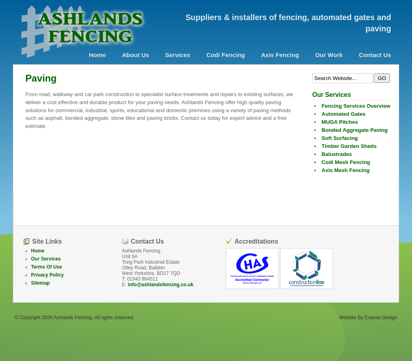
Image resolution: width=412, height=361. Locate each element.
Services (177, 54)
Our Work (329, 54)
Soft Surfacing (339, 138)
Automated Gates (343, 114)
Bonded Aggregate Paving (354, 130)
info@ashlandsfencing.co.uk (161, 284)
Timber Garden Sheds (349, 146)
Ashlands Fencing (73, 317)
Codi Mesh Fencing (345, 162)
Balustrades (336, 154)
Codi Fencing (225, 54)
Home (97, 54)
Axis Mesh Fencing (345, 170)
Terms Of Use (46, 267)
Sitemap (40, 283)
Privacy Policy (47, 275)
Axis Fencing (280, 54)
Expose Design (381, 317)
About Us (135, 54)
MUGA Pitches (339, 122)
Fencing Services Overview (355, 106)
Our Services (46, 259)
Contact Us (375, 54)
